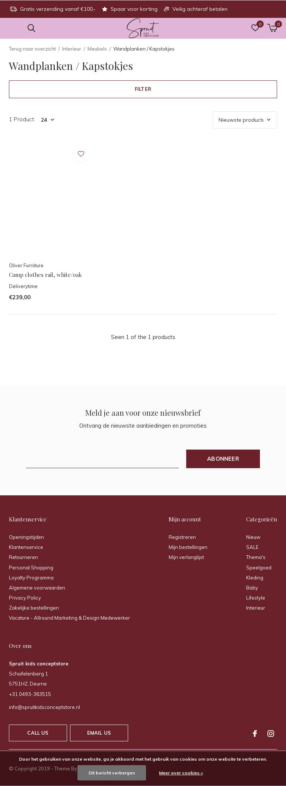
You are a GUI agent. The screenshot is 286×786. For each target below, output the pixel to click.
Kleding (254, 578)
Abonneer (223, 458)
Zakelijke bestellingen (34, 608)
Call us (37, 733)
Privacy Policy (25, 598)
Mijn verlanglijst (186, 557)
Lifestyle (255, 598)
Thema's (256, 557)
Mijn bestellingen (188, 547)
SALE (252, 547)
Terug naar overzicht (32, 49)
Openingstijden (26, 537)
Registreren (182, 537)
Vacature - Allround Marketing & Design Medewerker (69, 618)
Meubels (97, 49)
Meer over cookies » (181, 773)
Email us (99, 733)
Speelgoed (258, 568)
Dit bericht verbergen (112, 773)
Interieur (71, 49)
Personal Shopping (31, 568)
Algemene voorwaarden (37, 588)
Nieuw (253, 537)
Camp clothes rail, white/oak (45, 274)
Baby (252, 588)
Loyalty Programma (31, 578)
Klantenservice (26, 547)
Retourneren (23, 557)
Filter (143, 89)
